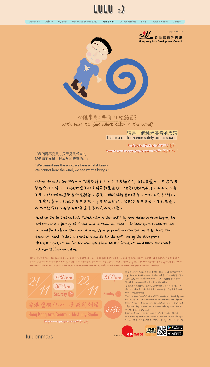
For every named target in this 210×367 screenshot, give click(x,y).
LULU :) (110, 9)
